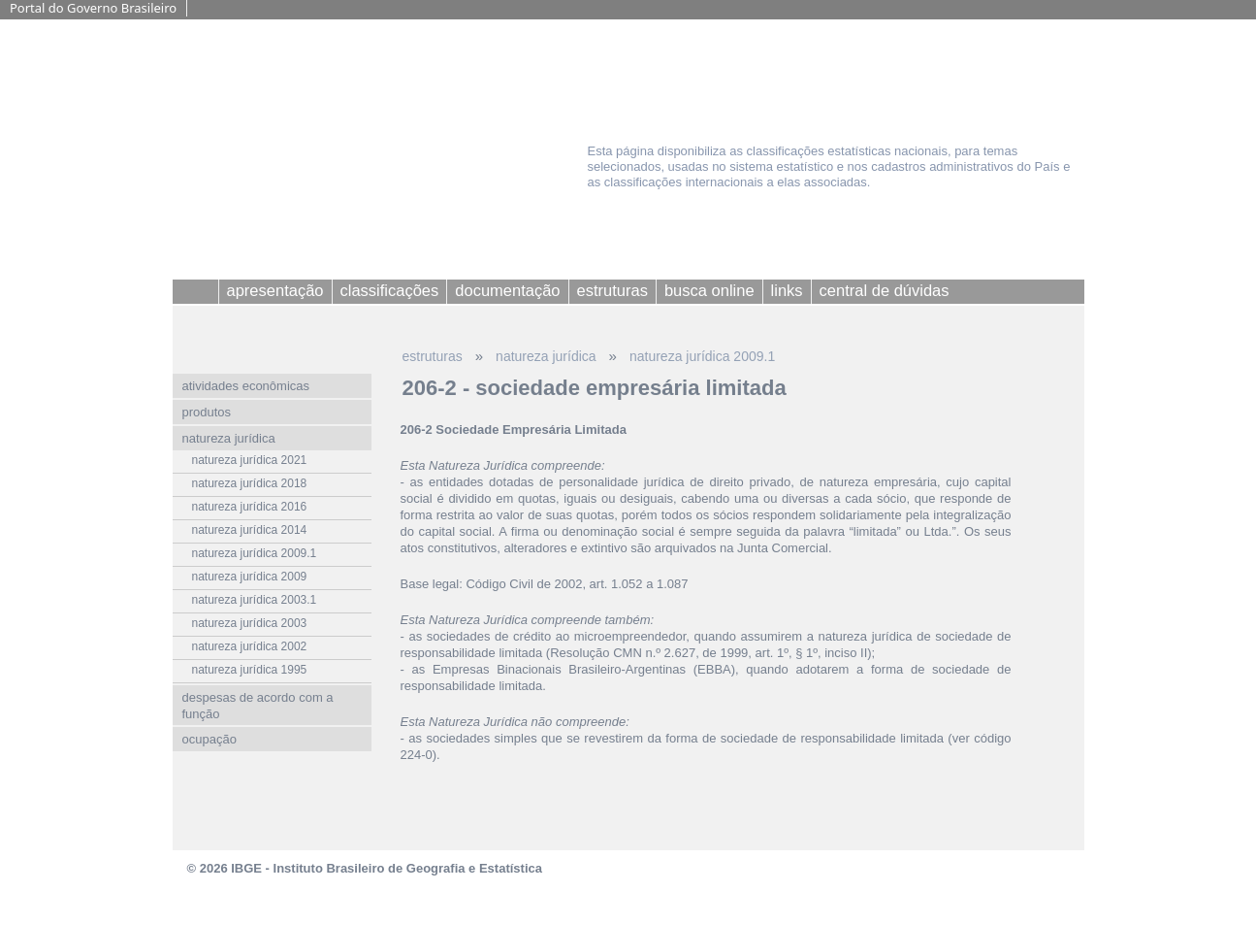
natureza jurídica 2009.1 (702, 356)
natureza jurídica (546, 356)
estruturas (433, 356)
